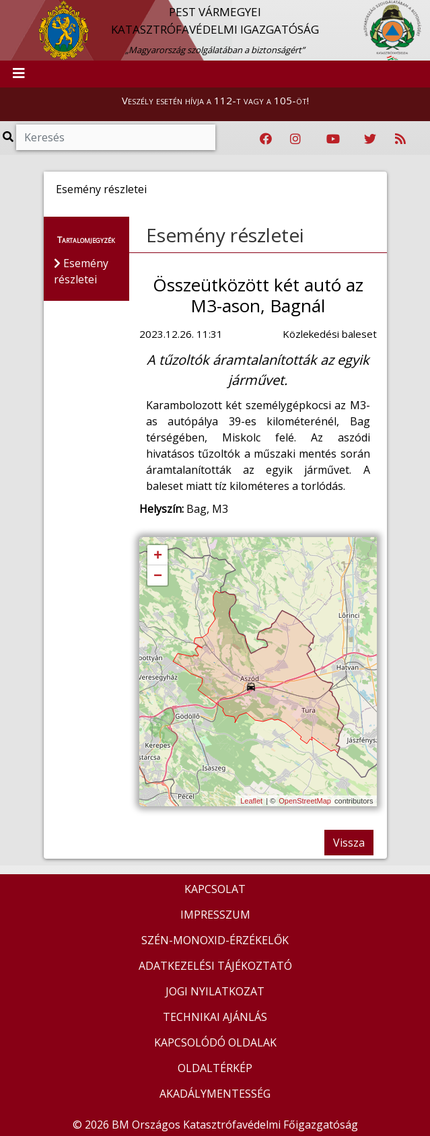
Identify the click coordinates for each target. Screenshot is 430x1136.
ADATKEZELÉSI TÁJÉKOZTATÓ (215, 965)
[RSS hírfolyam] (400, 139)
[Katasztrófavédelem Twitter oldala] (370, 139)
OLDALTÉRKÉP (215, 1068)
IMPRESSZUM (215, 914)
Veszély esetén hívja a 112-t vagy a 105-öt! (215, 100)
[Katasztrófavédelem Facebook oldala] (265, 139)
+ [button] (157, 555)
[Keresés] (115, 137)
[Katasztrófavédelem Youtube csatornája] (333, 139)
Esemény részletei (225, 235)
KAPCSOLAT (215, 889)
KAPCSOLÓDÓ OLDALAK (215, 1042)
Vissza (349, 842)
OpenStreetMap (305, 801)
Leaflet (251, 801)
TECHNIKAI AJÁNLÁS (215, 1016)
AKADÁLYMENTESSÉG (215, 1093)
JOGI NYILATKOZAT (215, 991)
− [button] (157, 576)
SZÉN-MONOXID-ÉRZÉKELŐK (215, 940)
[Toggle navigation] (19, 74)
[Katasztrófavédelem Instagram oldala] (295, 139)
